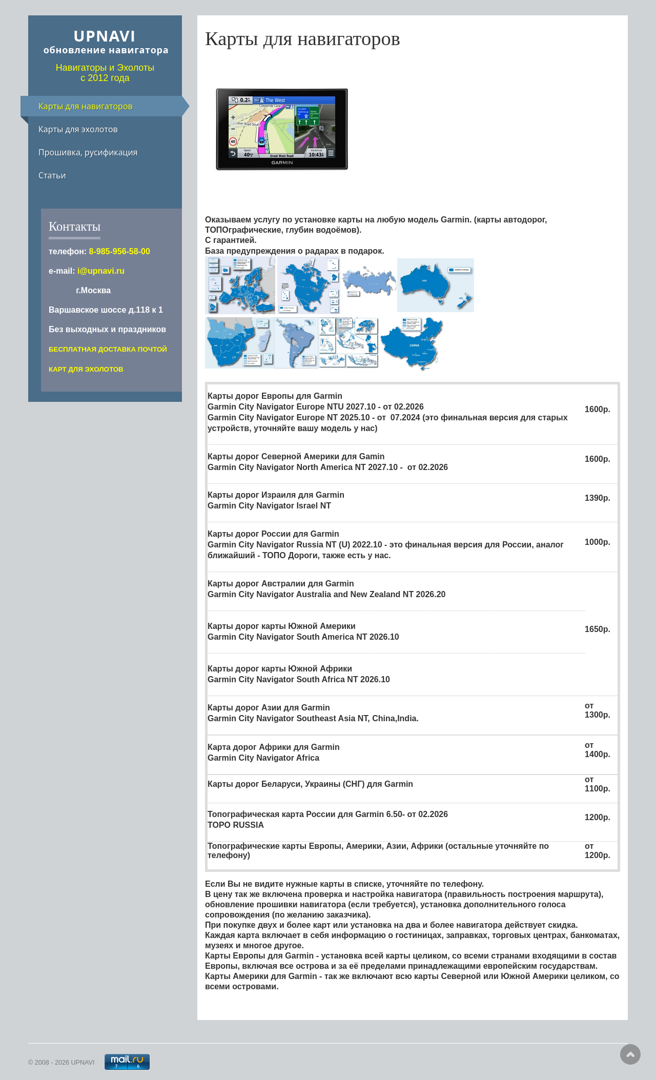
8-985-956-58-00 (119, 251)
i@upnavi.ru (101, 271)
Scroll (630, 1054)
